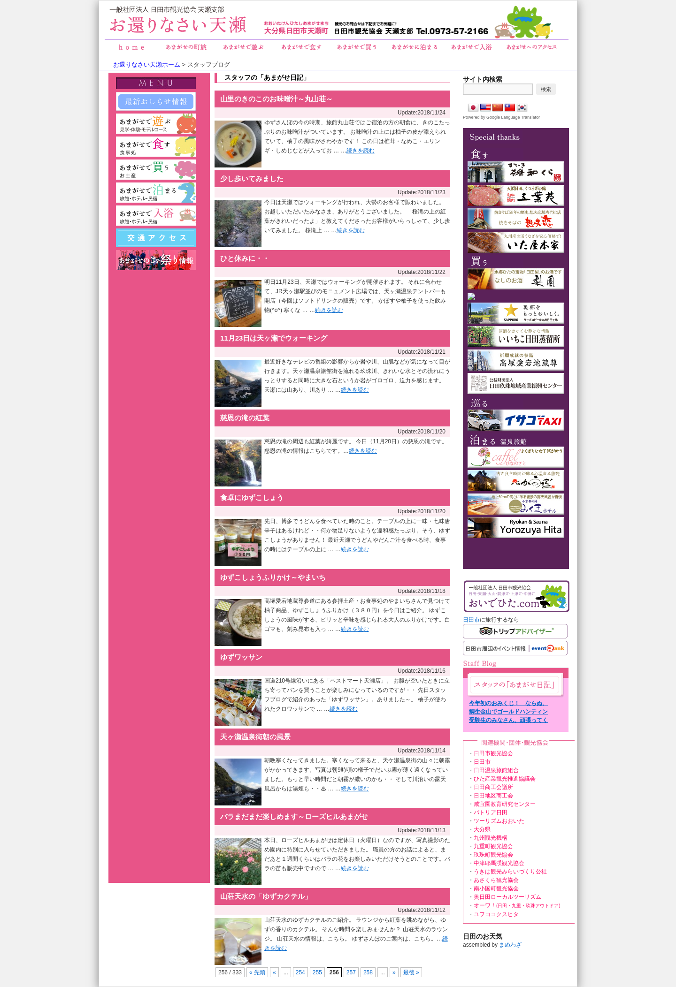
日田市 (471, 619)
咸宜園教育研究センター (505, 804)
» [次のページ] (394, 972)
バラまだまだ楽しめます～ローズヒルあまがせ (294, 816)
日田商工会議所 (493, 787)
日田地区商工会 (493, 795)
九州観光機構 (490, 838)
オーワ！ (517, 905)
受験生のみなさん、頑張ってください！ (508, 720)
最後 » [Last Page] (411, 972)
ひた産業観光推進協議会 (505, 778)
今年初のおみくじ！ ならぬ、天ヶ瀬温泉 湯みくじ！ (508, 703)
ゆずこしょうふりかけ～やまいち (273, 577)
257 (351, 972)
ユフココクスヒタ (496, 914)
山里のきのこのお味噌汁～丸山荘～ (276, 99)
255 (317, 972)
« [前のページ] (274, 972)
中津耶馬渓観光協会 (499, 863)
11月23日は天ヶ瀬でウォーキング (273, 338)
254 (300, 972)
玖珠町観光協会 (493, 854)
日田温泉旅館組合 (496, 770)
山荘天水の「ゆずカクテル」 (266, 896)
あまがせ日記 (514, 685)
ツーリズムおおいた (499, 821)
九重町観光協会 (493, 846)
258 (368, 972)
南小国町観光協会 (496, 888)
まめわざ (510, 944)
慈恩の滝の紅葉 (244, 418)
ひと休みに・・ (244, 258)
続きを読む (360, 150)
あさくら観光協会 (496, 880)
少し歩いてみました (252, 178)
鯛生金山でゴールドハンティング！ (508, 712)
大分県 (482, 829)
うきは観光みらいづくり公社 (510, 871)
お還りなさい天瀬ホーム (146, 64)
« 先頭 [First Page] (257, 972)
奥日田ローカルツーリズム (507, 897)
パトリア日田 (490, 812)
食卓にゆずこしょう (252, 497)
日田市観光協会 (493, 753)
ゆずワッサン (241, 657)
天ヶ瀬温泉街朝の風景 (255, 737)
